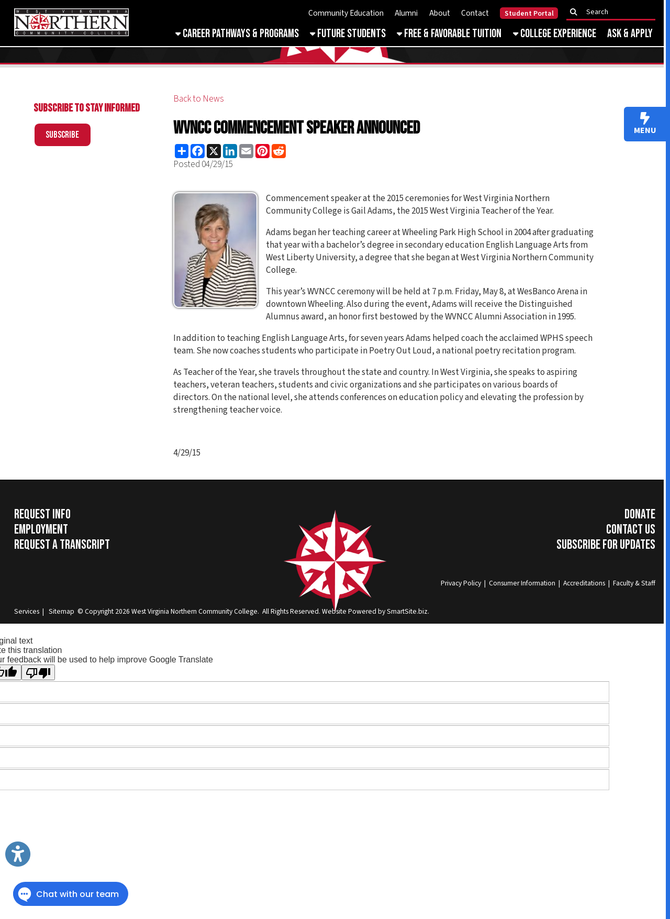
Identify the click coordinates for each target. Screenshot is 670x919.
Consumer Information (522, 583)
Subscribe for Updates (605, 544)
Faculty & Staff (634, 583)
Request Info (42, 514)
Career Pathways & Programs (237, 34)
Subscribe (62, 134)
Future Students (348, 34)
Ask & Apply (630, 34)
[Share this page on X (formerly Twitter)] (214, 151)
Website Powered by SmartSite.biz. (375, 611)
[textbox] (613, 12)
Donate (639, 514)
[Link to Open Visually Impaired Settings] (17, 854)
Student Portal (529, 13)
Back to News (198, 99)
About (439, 13)
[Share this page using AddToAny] (181, 151)
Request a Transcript (62, 544)
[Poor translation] (38, 672)
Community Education (346, 13)
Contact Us (630, 529)
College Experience (554, 34)
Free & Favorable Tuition (449, 34)
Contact (475, 13)
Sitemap (61, 611)
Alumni (406, 13)
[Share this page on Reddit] (279, 151)
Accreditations (584, 583)
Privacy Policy (461, 583)
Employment (41, 529)
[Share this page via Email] (246, 151)
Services (26, 611)
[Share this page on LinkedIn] (230, 151)
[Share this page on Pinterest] (262, 151)
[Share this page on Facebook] (197, 151)
